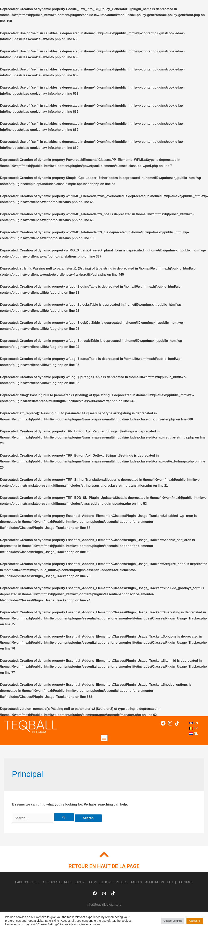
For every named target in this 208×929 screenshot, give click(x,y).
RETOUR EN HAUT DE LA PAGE (104, 866)
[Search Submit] (64, 817)
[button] (104, 738)
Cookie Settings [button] (173, 920)
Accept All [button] (194, 920)
